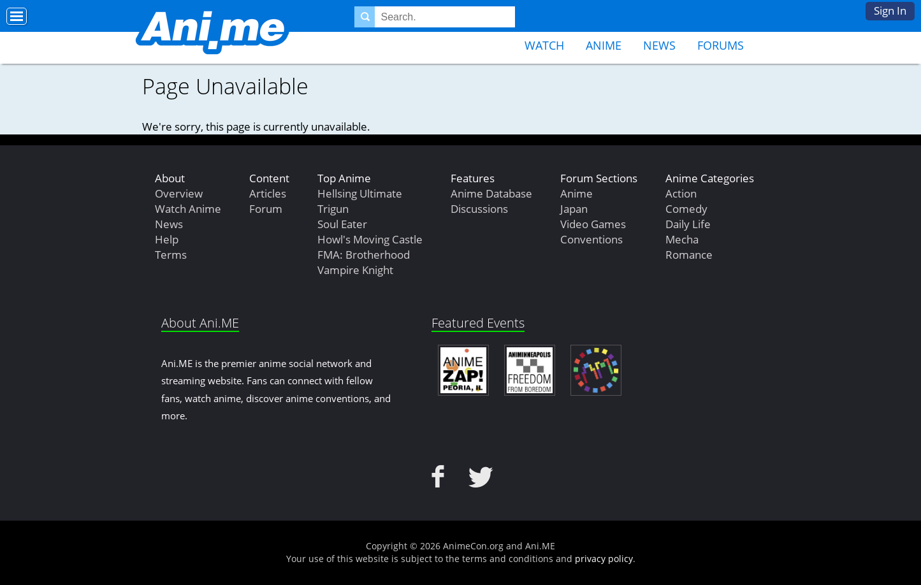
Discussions (479, 208)
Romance (689, 254)
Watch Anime (188, 208)
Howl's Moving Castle (370, 239)
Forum (265, 208)
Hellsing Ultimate (359, 193)
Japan (574, 208)
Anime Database (491, 193)
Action (681, 193)
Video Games (593, 224)
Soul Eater (342, 224)
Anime (603, 45)
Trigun (333, 208)
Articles (267, 193)
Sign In (890, 10)
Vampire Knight (355, 270)
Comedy (686, 208)
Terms (171, 254)
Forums (720, 45)
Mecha (682, 239)
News (659, 45)
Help (166, 239)
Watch (544, 45)
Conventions (591, 239)
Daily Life (688, 224)
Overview (179, 193)
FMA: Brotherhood (363, 254)
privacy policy (604, 558)
